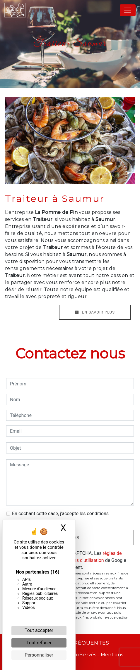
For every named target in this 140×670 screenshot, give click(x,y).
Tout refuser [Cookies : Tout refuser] (39, 642)
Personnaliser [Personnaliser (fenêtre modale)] (39, 655)
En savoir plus (95, 312)
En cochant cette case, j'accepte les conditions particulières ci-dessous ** (60, 517)
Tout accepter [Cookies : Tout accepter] (39, 630)
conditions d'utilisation (80, 560)
